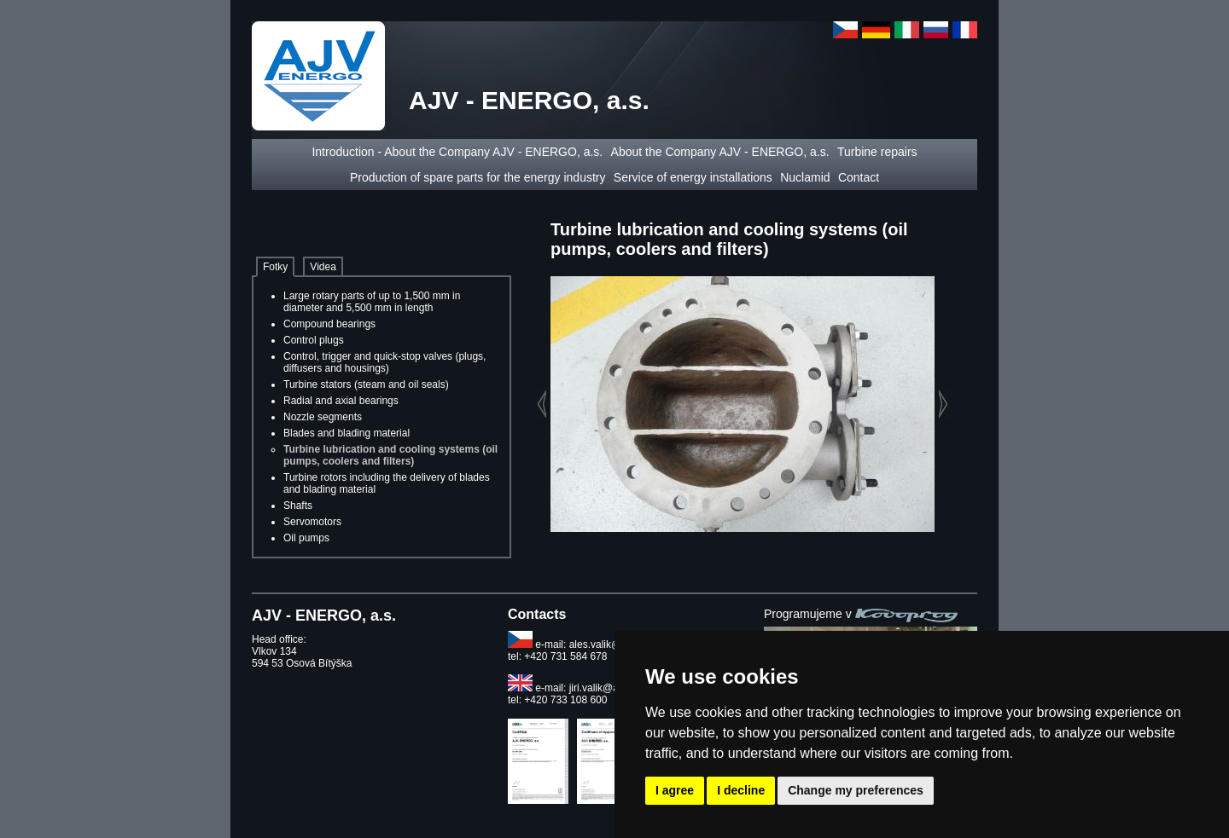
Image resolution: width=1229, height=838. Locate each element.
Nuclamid (805, 177)
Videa (322, 267)
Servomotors (312, 522)
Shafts (297, 505)
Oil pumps (306, 538)
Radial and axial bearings (341, 401)
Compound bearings (329, 324)
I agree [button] (674, 790)
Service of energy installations (693, 177)
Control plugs (313, 340)
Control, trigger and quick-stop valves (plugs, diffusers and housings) (384, 362)
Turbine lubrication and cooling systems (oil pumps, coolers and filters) (390, 455)
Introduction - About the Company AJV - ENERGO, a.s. (457, 152)
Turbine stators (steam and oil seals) (366, 384)
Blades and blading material (346, 433)
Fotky (275, 267)
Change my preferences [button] (855, 790)
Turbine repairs (877, 152)
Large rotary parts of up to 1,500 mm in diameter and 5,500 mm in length (371, 302)
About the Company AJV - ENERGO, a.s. (720, 152)
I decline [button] (741, 790)
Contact (858, 177)
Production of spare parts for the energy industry (478, 177)
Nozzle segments (322, 417)
